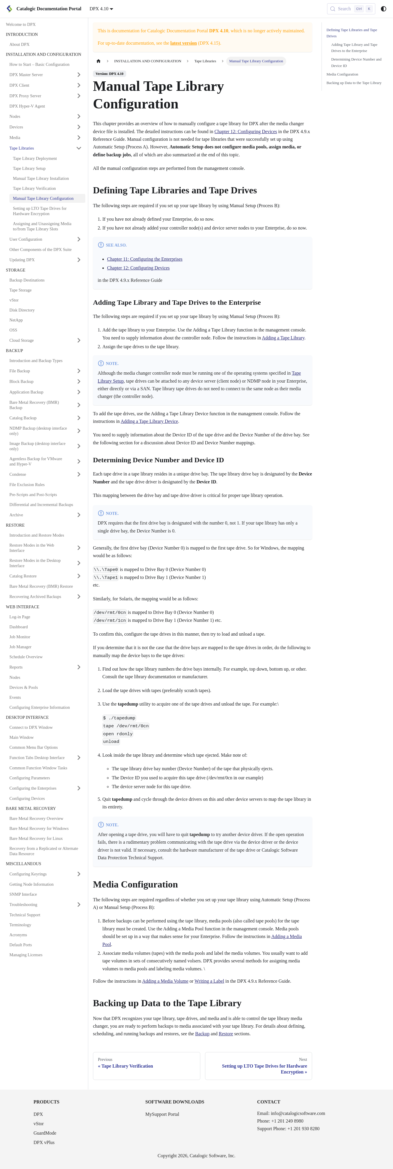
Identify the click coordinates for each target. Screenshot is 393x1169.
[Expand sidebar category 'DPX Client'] (78, 85)
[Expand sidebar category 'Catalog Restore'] (78, 576)
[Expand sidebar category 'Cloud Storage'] (78, 340)
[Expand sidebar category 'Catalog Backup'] (78, 418)
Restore (226, 1033)
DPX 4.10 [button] (98, 8)
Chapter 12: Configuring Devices (245, 131)
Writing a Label (209, 981)
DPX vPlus (44, 1142)
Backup (202, 1033)
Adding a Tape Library (283, 337)
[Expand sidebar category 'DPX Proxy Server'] (78, 96)
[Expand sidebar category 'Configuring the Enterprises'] (78, 788)
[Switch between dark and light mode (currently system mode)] (383, 9)
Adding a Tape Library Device (149, 421)
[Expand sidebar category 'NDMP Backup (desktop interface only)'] (78, 431)
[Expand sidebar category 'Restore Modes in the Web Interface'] (78, 548)
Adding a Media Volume (165, 981)
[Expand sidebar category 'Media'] (78, 137)
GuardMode (45, 1133)
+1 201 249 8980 (287, 1120)
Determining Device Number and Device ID (356, 62)
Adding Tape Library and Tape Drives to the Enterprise (354, 48)
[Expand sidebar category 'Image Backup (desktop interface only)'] (78, 446)
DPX (38, 1114)
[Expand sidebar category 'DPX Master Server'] (78, 74)
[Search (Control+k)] (351, 8)
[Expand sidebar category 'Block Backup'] (78, 381)
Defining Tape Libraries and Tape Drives (352, 33)
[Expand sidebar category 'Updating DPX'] (78, 259)
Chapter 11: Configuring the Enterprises (144, 259)
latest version (183, 43)
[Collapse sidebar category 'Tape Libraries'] (78, 148)
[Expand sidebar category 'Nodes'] (78, 116)
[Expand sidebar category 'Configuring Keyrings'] (78, 874)
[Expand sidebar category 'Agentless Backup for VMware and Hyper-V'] (78, 461)
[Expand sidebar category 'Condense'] (78, 474)
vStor (39, 1123)
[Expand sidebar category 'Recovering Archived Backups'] (78, 596)
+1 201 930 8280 (303, 1128)
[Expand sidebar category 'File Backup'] (78, 371)
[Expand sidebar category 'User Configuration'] (78, 239)
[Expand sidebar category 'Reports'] (78, 667)
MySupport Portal (162, 1114)
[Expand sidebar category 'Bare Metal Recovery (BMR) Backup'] (78, 405)
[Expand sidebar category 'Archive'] (78, 515)
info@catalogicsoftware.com (298, 1113)
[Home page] (98, 61)
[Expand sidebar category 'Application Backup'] (78, 392)
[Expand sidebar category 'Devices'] (78, 127)
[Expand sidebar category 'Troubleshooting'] (78, 904)
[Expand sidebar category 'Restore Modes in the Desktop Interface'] (78, 563)
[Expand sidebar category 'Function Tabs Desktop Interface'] (78, 757)
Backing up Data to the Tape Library (354, 83)
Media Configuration (342, 74)
